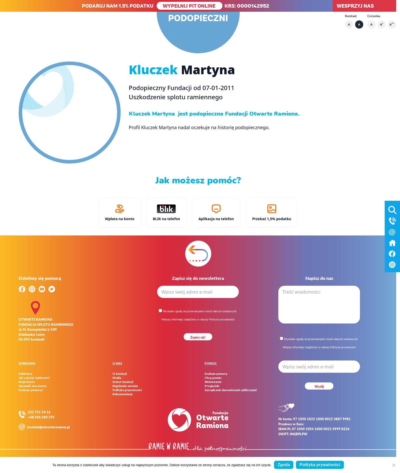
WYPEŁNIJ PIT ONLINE (189, 5)
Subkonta (25, 374)
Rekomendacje (122, 394)
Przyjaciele (212, 386)
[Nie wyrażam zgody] (393, 465)
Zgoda (284, 465)
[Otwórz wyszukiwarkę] (392, 209)
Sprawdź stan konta (32, 386)
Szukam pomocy (216, 374)
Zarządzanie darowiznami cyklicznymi (231, 390)
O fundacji (119, 374)
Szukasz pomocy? (31, 390)
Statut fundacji (122, 382)
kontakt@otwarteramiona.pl (48, 427)
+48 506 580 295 (41, 417)
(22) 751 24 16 (39, 411)
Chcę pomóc (213, 378)
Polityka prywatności (127, 390)
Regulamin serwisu (125, 386)
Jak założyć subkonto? (34, 378)
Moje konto (27, 382)
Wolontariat (213, 382)
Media (116, 378)
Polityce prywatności (222, 319)
